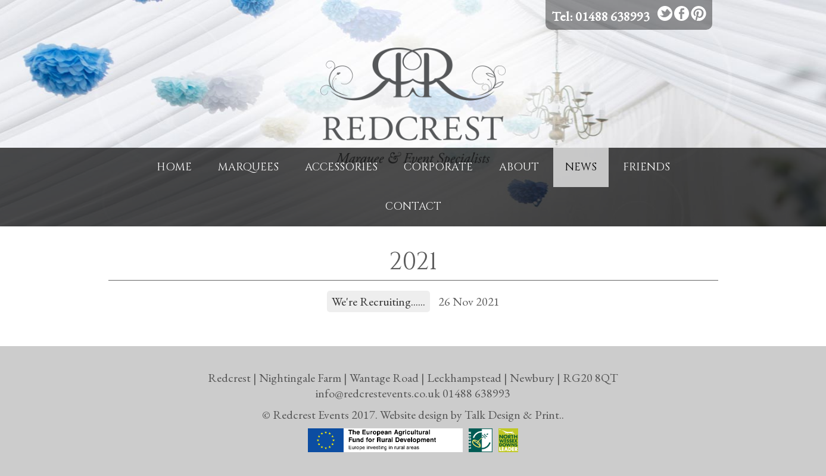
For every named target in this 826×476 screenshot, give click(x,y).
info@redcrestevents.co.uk (378, 393)
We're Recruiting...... (378, 301)
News (581, 167)
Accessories (341, 167)
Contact (413, 206)
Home (174, 167)
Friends (646, 167)
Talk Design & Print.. (514, 414)
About (519, 167)
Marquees (248, 167)
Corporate (438, 167)
